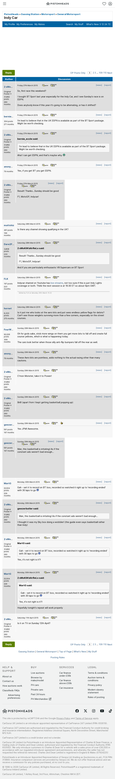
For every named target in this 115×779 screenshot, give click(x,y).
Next (109, 72)
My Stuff (79, 24)
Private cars (37, 689)
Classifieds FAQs (11, 690)
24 (106, 24)
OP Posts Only (77, 72)
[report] (107, 85)
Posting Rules (57, 657)
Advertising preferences (14, 696)
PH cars (35, 685)
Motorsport (48, 14)
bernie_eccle (11, 116)
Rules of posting (96, 697)
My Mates (39, 24)
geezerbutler (11, 424)
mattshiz (9, 225)
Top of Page (65, 651)
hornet (8, 308)
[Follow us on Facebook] (77, 711)
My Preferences (24, 24)
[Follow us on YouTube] (102, 711)
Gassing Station (30, 14)
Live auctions (37, 672)
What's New (92, 24)
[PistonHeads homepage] (57, 4)
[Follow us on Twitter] (85, 711)
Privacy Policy (63, 718)
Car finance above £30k (65, 682)
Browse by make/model (37, 679)
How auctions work (12, 685)
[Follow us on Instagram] (93, 711)
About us (7, 676)
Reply (8, 72)
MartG (7, 483)
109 (101, 72)
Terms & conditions (98, 672)
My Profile (10, 24)
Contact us (8, 681)
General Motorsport (68, 14)
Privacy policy (95, 685)
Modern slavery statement (96, 691)
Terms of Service (83, 718)
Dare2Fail (9, 244)
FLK (6, 278)
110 (105, 72)
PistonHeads (11, 14)
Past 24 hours (38, 694)
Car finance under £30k (65, 674)
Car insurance (66, 687)
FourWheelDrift (13, 329)
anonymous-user (13, 166)
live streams (57, 282)
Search (69, 24)
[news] (99, 85)
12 (103, 24)
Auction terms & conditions (96, 679)
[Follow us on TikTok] (110, 711)
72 (109, 24)
